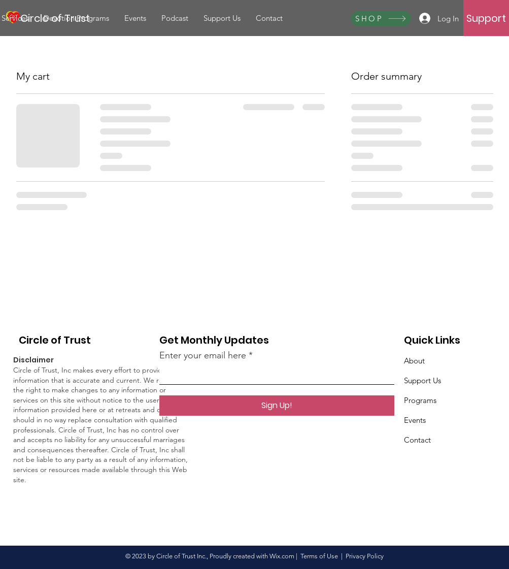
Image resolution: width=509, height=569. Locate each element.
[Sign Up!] (276, 405)
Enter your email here (202, 355)
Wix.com (281, 556)
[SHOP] (381, 18)
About (414, 360)
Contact (417, 440)
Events (415, 420)
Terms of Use (319, 556)
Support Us (422, 380)
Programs (420, 400)
